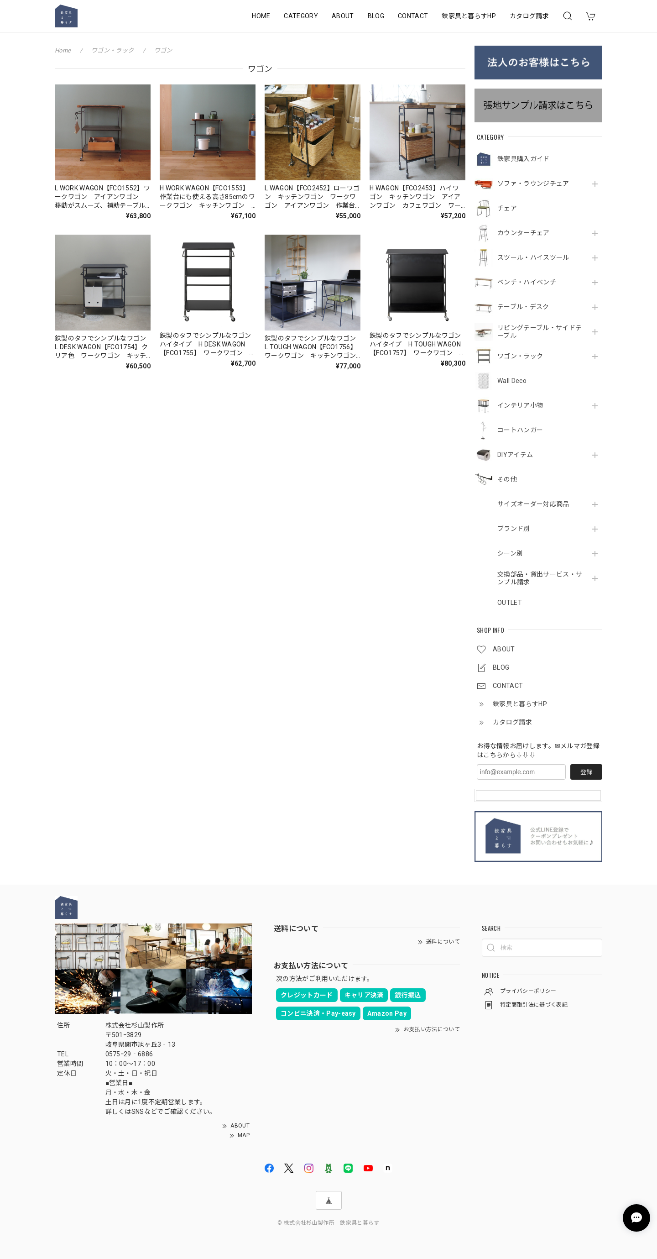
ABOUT (343, 16)
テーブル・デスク (523, 306)
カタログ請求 (529, 16)
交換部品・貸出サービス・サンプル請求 (539, 578)
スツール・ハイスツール (533, 257)
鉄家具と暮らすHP (469, 16)
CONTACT (413, 16)
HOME (261, 16)
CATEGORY (301, 16)
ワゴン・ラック (520, 356)
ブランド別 (513, 528)
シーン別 (510, 553)
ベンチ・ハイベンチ (526, 282)
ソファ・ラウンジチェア (533, 183)
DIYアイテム (515, 454)
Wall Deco (512, 380)
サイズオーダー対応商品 (533, 504)
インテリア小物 (520, 405)
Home (63, 50)
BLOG (376, 16)
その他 (507, 479)
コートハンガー (520, 430)
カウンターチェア (523, 232)
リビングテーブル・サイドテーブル (539, 331)
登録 (586, 772)
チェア (507, 208)
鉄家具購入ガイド (523, 159)
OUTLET (509, 602)
